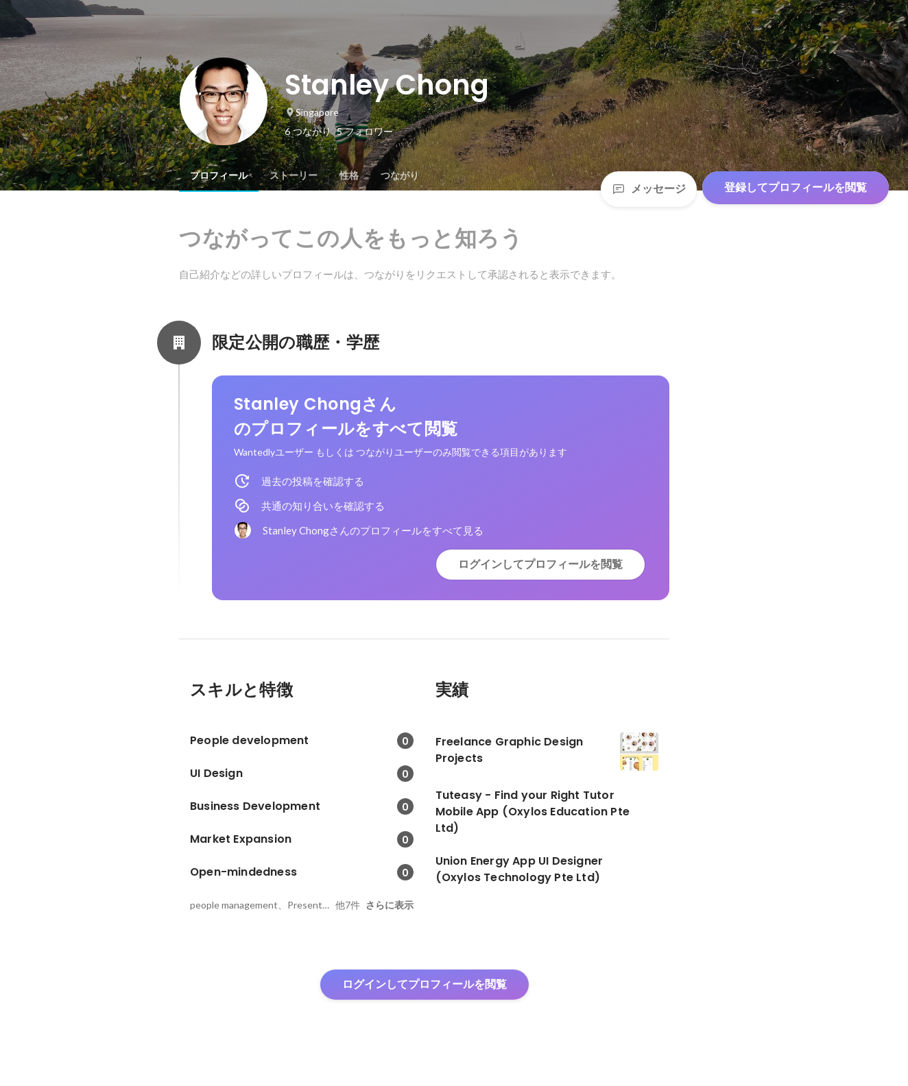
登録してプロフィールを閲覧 (795, 187)
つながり (400, 175)
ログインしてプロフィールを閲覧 (540, 564)
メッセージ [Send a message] (649, 189)
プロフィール (219, 175)
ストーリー (294, 175)
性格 (349, 175)
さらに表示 (390, 905)
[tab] (219, 175)
